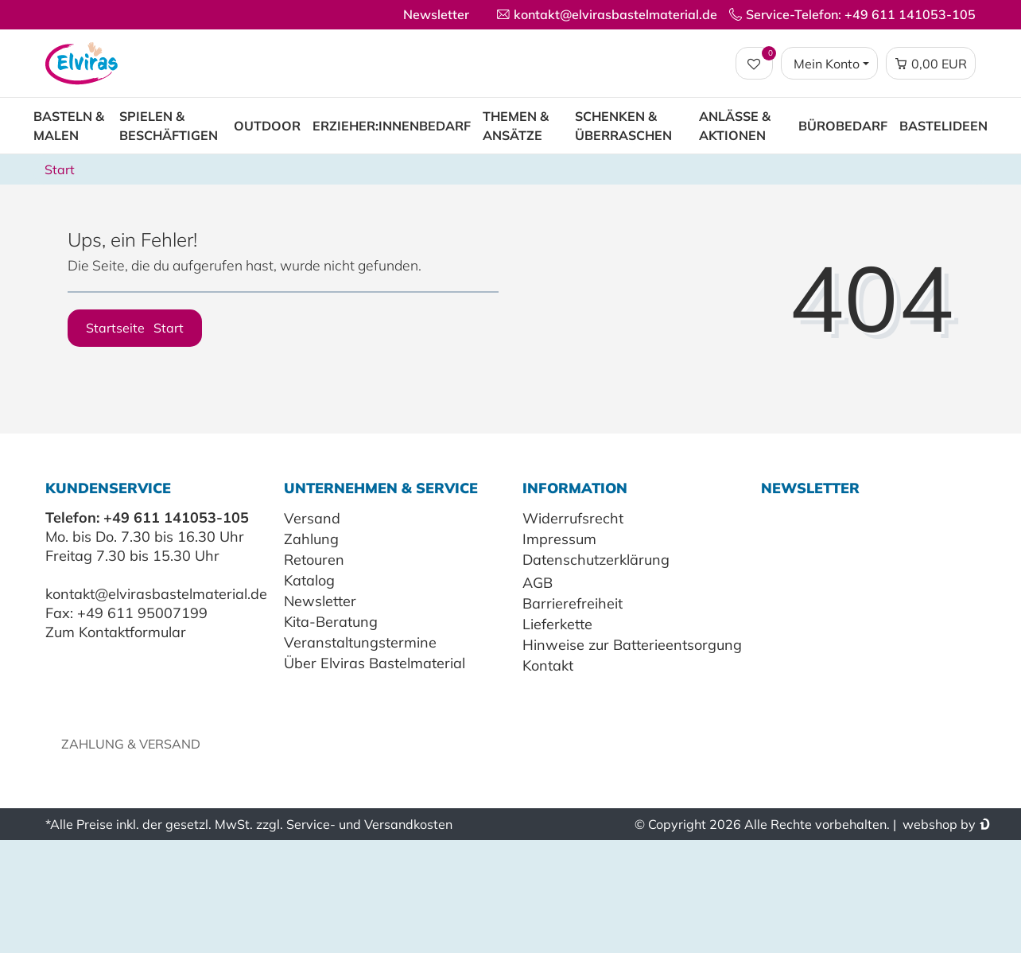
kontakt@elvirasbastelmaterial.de (156, 594)
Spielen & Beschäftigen (168, 125)
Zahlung (311, 539)
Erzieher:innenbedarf (392, 126)
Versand (312, 518)
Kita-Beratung (331, 622)
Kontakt (547, 665)
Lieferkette (557, 624)
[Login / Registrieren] (829, 63)
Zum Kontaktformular (115, 632)
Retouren (314, 559)
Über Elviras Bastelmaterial (374, 663)
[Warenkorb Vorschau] (931, 63)
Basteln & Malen (68, 125)
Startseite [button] (135, 328)
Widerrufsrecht (572, 518)
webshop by (937, 824)
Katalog (309, 580)
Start (60, 169)
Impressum (559, 539)
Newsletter (436, 14)
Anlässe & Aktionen (735, 125)
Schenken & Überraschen (623, 125)
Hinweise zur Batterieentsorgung (632, 645)
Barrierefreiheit (572, 603)
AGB (537, 583)
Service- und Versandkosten (369, 824)
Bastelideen (943, 126)
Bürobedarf (842, 126)
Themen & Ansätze (516, 125)
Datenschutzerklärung (596, 559)
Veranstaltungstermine (360, 642)
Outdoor (267, 126)
